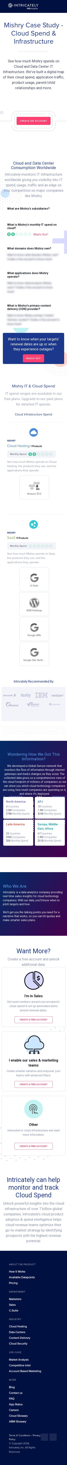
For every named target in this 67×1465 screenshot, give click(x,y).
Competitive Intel (20, 1365)
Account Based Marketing (25, 1371)
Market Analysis (19, 1359)
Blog (12, 1387)
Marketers (15, 1299)
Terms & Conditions (20, 1435)
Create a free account (33, 1019)
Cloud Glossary (18, 1415)
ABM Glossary (17, 1421)
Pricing (13, 1283)
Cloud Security (18, 1343)
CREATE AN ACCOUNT (33, 121)
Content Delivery (19, 1338)
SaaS (11, 538)
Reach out (33, 358)
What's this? (40, 234)
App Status (16, 1404)
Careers (14, 1410)
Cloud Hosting (19, 446)
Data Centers (17, 1332)
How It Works (17, 1271)
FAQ (11, 1398)
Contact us (15, 1393)
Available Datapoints (22, 1277)
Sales (12, 1304)
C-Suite (13, 1310)
